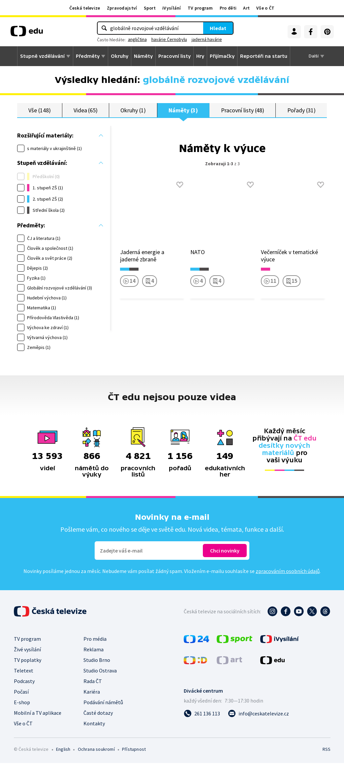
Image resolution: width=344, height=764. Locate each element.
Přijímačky (222, 56)
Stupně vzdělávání (42, 56)
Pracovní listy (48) (243, 110)
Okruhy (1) (132, 110)
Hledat (218, 28)
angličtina (137, 39)
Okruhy (119, 56)
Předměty (88, 56)
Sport (150, 8)
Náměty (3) (183, 110)
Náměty (143, 56)
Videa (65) (86, 110)
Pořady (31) (301, 110)
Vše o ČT (265, 8)
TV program (200, 8)
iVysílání (171, 8)
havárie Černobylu (169, 39)
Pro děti (228, 8)
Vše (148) (39, 110)
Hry (200, 56)
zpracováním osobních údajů (288, 572)
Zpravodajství (122, 8)
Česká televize (84, 8)
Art (246, 8)
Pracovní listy (174, 56)
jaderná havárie (207, 39)
